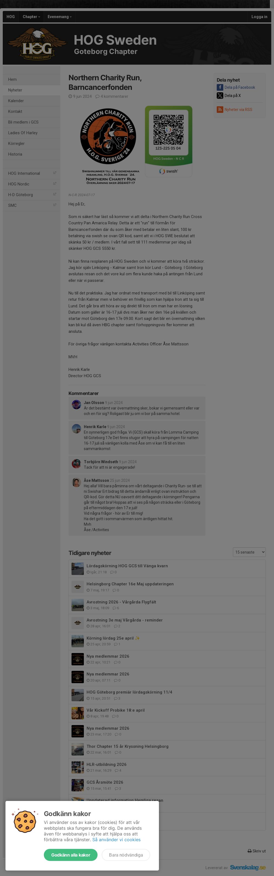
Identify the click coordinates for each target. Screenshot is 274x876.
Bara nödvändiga (126, 855)
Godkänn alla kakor (70, 855)
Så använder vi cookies (116, 839)
